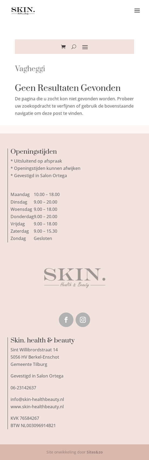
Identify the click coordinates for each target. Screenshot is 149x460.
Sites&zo (95, 452)
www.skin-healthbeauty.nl (37, 407)
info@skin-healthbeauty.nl (37, 399)
